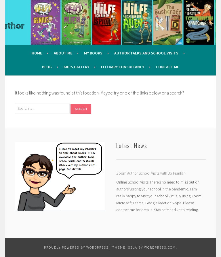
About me (63, 53)
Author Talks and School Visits (146, 53)
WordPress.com (160, 247)
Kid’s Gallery (76, 66)
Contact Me (167, 66)
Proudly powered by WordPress (76, 247)
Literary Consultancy (122, 66)
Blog (47, 66)
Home (37, 53)
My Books (93, 53)
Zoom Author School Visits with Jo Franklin (151, 173)
